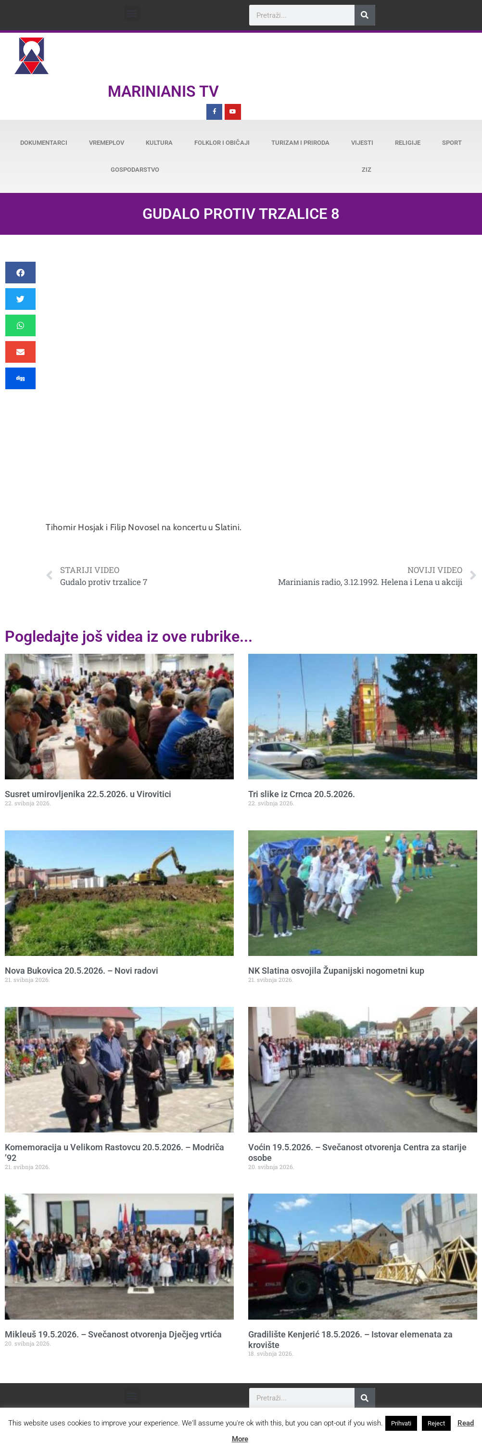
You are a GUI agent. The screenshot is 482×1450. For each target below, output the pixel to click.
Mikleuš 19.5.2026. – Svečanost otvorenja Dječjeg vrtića (113, 1334)
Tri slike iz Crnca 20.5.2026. (301, 794)
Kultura (159, 142)
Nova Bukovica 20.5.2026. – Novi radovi (81, 971)
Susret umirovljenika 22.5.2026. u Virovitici (88, 794)
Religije (407, 142)
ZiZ (366, 169)
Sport (452, 142)
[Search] (365, 15)
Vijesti (362, 142)
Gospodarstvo (135, 169)
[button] (132, 13)
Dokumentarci (43, 142)
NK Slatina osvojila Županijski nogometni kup (336, 971)
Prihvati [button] (401, 1423)
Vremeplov (106, 142)
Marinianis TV (163, 91)
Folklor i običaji (222, 142)
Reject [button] (436, 1423)
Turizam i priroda (300, 142)
